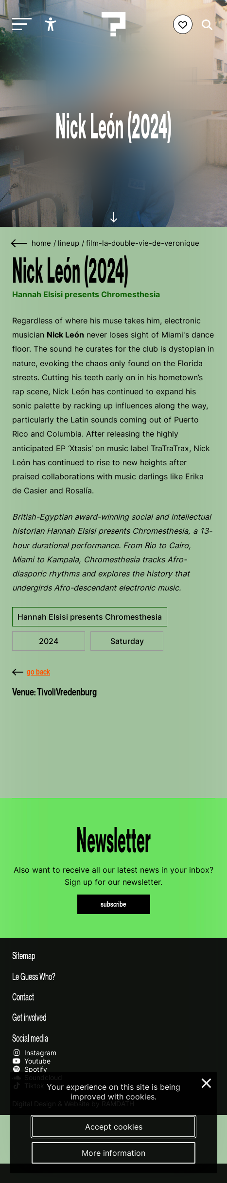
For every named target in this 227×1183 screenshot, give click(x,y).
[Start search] (204, 25)
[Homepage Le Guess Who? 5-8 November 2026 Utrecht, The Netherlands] (114, 24)
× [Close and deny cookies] (207, 1082)
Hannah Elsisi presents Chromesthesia (89, 617)
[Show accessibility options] (52, 24)
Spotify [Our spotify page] (29, 1069)
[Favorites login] (182, 24)
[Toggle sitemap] (113, 955)
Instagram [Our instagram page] (34, 1052)
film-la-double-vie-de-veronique (142, 243)
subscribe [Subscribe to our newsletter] (113, 904)
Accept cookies (113, 1127)
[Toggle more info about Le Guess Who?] (113, 976)
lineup (68, 243)
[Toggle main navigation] (19, 24)
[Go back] (19, 243)
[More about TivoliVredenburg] (113, 742)
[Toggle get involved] (113, 1017)
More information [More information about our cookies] (113, 1153)
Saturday (127, 641)
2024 (48, 641)
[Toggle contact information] (113, 996)
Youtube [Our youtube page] (31, 1061)
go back (31, 671)
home (41, 243)
